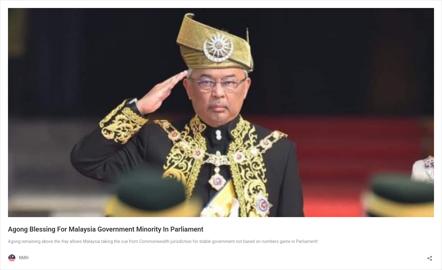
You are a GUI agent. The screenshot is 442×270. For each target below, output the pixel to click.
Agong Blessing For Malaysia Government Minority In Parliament (106, 229)
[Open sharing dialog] (429, 256)
